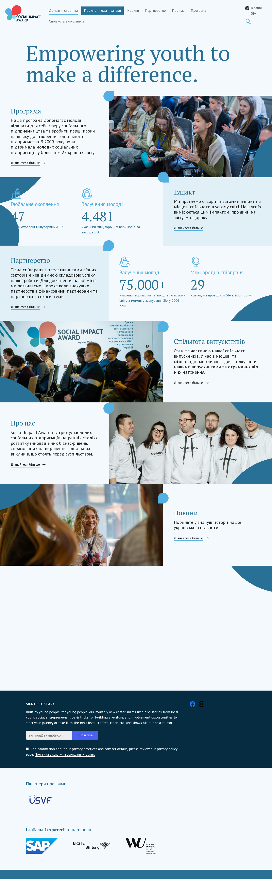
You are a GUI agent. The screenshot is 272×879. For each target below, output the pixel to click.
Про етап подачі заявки (102, 10)
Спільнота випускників (66, 21)
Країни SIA (256, 10)
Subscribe (85, 735)
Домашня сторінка (63, 10)
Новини (133, 10)
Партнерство (155, 10)
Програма (198, 10)
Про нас (178, 10)
